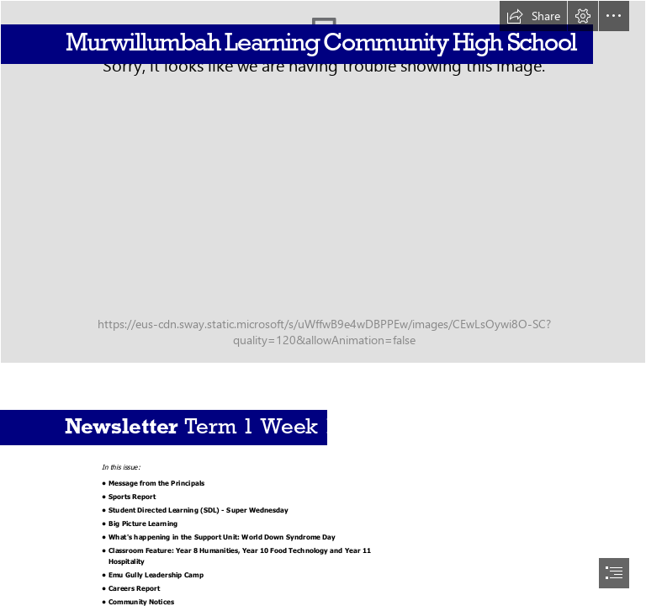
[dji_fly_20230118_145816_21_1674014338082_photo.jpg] (323, 182)
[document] (323, 303)
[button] (533, 16)
